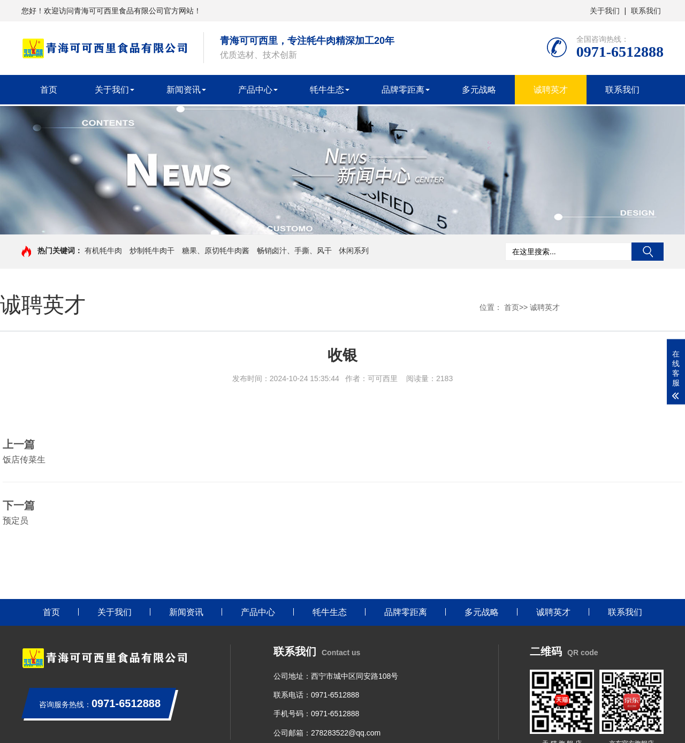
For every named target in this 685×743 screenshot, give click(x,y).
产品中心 (255, 89)
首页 (48, 89)
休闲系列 (354, 250)
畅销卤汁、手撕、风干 (294, 250)
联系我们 (646, 10)
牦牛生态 (327, 89)
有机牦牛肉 (103, 250)
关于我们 (605, 10)
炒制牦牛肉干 (152, 250)
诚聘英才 (551, 89)
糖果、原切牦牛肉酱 (215, 250)
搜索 (647, 251)
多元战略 (479, 89)
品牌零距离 (403, 89)
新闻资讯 (183, 89)
